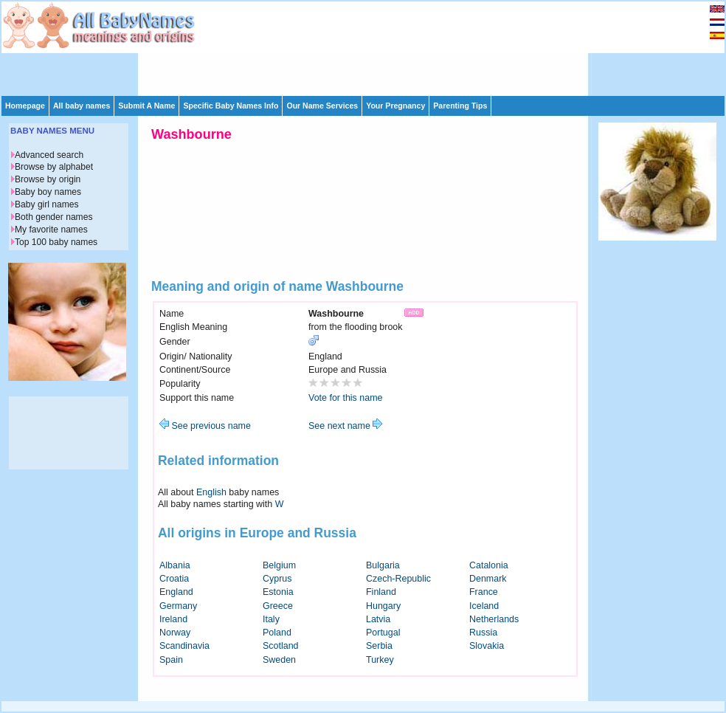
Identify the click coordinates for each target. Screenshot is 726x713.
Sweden (279, 660)
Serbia (379, 646)
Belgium (279, 565)
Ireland (173, 619)
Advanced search (49, 155)
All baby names (81, 105)
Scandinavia (184, 646)
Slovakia (486, 646)
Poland (277, 632)
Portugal (383, 632)
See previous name (205, 426)
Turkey (380, 660)
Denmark (488, 579)
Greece (278, 606)
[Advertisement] (245, 47)
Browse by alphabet (54, 167)
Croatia (174, 579)
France (483, 592)
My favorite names (51, 229)
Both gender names (53, 217)
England (176, 592)
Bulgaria (383, 565)
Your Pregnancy (395, 105)
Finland (381, 592)
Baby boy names (48, 192)
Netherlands (494, 619)
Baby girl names (47, 204)
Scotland (281, 646)
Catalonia (488, 565)
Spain (171, 660)
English (211, 492)
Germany (178, 606)
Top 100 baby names (56, 242)
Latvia (378, 619)
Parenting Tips (460, 105)
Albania (174, 565)
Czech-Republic (398, 579)
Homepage (25, 105)
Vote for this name (345, 398)
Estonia (278, 592)
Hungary (383, 606)
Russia (483, 632)
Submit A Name (146, 105)
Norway (174, 632)
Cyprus (277, 579)
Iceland (484, 606)
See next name (345, 426)
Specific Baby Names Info (230, 105)
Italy (271, 619)
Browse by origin (47, 179)
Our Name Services (322, 105)
